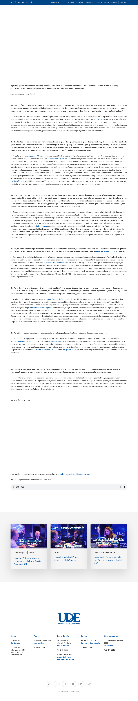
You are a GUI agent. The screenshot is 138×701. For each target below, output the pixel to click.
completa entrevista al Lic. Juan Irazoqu (74, 474)
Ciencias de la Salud (101, 552)
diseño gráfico (16, 181)
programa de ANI (69, 350)
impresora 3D (33, 156)
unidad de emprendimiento (106, 251)
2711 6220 (40, 647)
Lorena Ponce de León (54, 299)
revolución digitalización (60, 158)
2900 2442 (16, 647)
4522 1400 (87, 647)
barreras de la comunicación (57, 262)
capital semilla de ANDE (45, 350)
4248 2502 (63, 650)
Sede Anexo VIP (63, 654)
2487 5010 (110, 650)
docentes (98, 119)
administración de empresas (41, 307)
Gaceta (31, 553)
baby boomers (42, 226)
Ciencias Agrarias (21, 553)
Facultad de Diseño (55, 341)
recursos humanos (18, 341)
